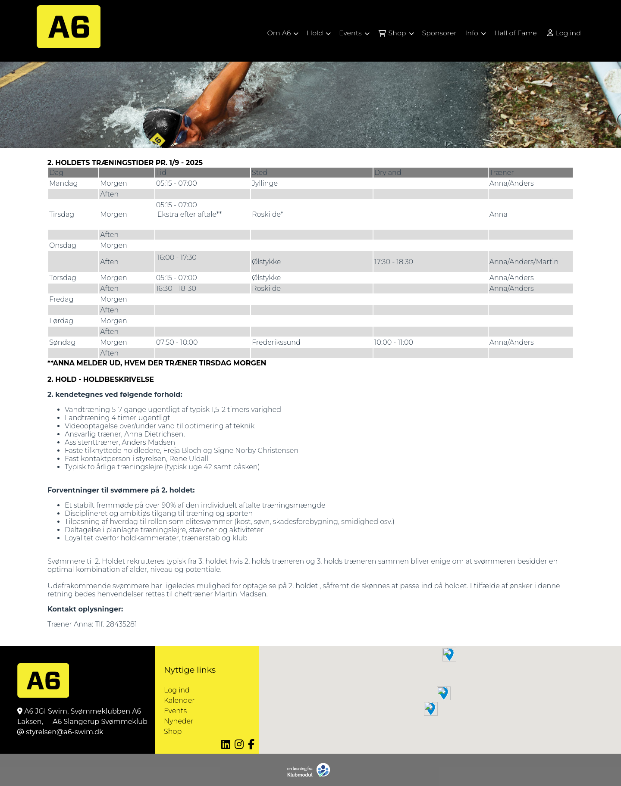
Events (175, 711)
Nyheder (178, 721)
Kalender (179, 700)
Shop (173, 731)
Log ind (563, 33)
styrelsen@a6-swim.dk (64, 732)
